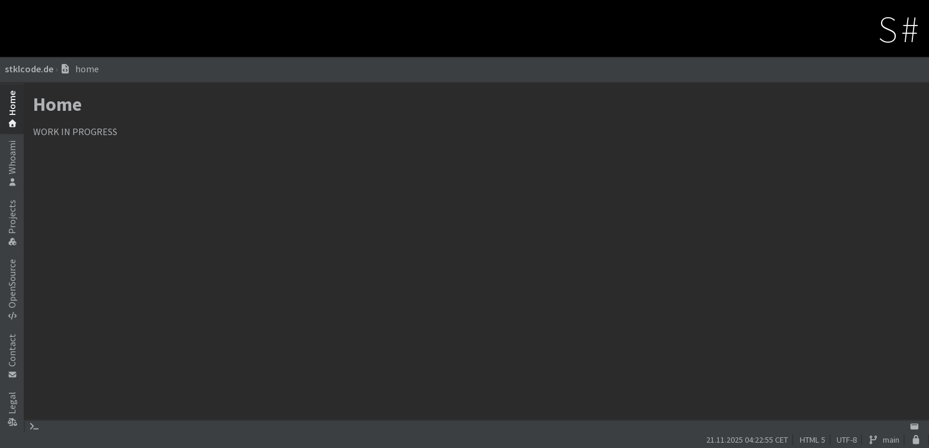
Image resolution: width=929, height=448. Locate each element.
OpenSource (12, 289)
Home (12, 109)
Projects (12, 222)
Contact (12, 356)
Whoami (12, 163)
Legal (12, 408)
